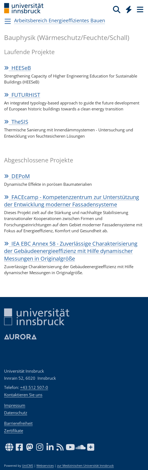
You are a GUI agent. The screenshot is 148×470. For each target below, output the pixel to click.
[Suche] (117, 9)
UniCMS (27, 466)
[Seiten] (139, 9)
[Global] (127, 8)
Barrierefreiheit (18, 423)
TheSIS (16, 121)
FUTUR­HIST (22, 94)
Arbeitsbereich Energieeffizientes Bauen (59, 20)
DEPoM (17, 176)
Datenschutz (15, 412)
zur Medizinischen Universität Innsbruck (85, 466)
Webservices (45, 466)
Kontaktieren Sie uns (23, 394)
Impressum (14, 405)
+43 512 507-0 (34, 387)
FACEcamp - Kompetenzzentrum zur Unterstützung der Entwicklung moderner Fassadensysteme (71, 200)
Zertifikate (13, 430)
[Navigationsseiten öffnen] (7, 21)
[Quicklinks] (129, 9)
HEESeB (17, 68)
